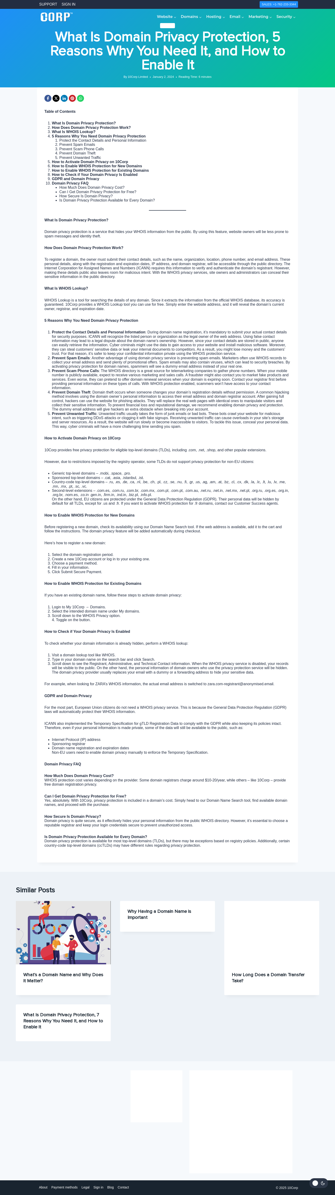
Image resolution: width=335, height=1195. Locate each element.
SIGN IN (69, 4)
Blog (110, 1187)
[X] (56, 98)
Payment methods (64, 1187)
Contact (123, 1187)
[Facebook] (47, 98)
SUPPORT (48, 4)
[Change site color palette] (318, 1183)
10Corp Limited (138, 77)
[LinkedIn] (64, 98)
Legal (85, 1187)
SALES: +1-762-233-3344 (279, 4)
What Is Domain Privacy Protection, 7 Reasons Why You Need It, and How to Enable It (63, 1021)
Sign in (98, 1187)
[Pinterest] (72, 98)
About (43, 1187)
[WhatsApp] (80, 98)
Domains (167, 25)
